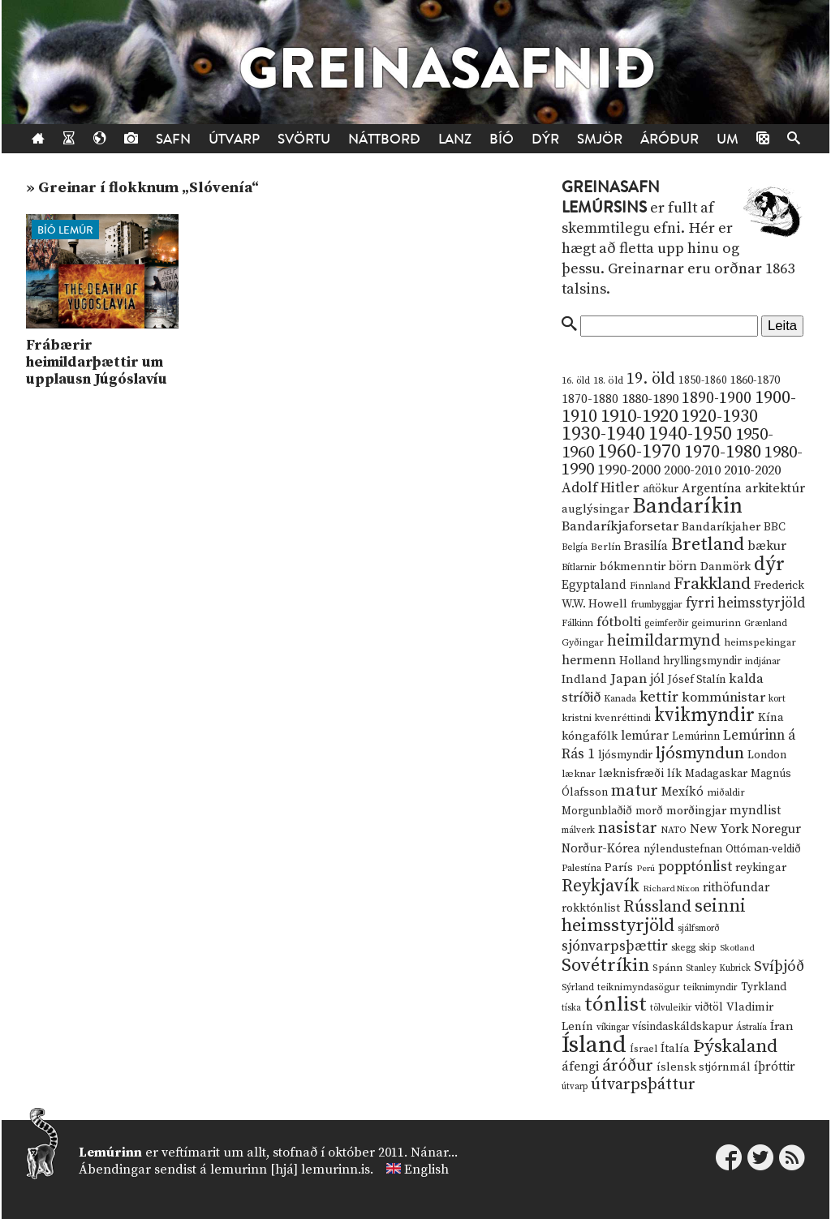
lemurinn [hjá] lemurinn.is (290, 1169)
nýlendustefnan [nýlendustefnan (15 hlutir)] (683, 849)
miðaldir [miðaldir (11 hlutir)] (726, 793)
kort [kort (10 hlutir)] (777, 699)
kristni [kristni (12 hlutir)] (577, 717)
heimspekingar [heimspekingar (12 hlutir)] (760, 642)
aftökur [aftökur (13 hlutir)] (660, 489)
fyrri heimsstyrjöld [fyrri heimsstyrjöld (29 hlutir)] (745, 603)
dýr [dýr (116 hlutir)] (769, 564)
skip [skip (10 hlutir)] (708, 948)
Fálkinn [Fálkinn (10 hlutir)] (577, 623)
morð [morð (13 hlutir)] (649, 811)
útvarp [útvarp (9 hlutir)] (575, 1086)
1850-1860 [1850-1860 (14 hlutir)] (702, 381)
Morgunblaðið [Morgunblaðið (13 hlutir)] (597, 811)
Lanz (454, 139)
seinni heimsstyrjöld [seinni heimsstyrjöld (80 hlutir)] (654, 916)
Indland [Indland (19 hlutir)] (584, 679)
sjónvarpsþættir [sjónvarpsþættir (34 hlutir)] (615, 946)
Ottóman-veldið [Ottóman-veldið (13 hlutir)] (763, 849)
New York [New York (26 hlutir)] (719, 829)
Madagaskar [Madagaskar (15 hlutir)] (716, 773)
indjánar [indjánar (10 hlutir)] (763, 661)
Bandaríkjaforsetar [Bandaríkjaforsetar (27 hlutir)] (620, 526)
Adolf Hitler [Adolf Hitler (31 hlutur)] (600, 488)
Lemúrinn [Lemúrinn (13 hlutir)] (696, 736)
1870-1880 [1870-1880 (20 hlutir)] (590, 399)
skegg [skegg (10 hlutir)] (683, 948)
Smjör (599, 139)
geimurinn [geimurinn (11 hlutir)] (716, 623)
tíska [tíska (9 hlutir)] (571, 1008)
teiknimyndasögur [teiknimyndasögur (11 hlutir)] (638, 987)
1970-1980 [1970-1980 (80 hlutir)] (722, 452)
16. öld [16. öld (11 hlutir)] (576, 381)
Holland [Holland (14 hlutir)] (639, 661)
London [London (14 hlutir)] (766, 755)
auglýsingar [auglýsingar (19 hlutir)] (595, 509)
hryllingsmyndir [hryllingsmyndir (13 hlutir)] (702, 661)
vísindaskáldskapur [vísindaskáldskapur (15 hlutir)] (682, 1026)
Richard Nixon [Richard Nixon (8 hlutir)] (671, 889)
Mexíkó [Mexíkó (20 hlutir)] (682, 792)
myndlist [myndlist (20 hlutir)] (755, 810)
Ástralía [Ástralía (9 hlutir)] (751, 1027)
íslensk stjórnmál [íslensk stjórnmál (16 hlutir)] (704, 1067)
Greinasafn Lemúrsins (611, 197)
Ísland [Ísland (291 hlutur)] (594, 1045)
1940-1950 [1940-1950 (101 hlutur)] (690, 434)
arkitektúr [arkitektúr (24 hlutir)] (775, 488)
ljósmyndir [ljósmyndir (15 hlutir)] (625, 755)
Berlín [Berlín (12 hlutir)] (606, 546)
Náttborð (384, 139)
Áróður (669, 139)
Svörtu (304, 139)
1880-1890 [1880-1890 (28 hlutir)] (650, 399)
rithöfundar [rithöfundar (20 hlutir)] (736, 887)
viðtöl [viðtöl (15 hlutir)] (709, 1007)
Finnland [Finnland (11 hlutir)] (650, 586)
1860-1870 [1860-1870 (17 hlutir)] (755, 380)
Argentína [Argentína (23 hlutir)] (712, 488)
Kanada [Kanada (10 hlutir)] (620, 699)
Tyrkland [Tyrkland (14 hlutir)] (763, 987)
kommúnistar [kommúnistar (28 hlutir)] (723, 697)
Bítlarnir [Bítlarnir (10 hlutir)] (579, 567)
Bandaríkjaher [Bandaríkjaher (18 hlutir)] (721, 526)
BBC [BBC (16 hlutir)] (775, 527)
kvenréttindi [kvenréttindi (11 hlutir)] (623, 718)
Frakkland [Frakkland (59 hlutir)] (712, 583)
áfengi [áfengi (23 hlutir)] (580, 1066)
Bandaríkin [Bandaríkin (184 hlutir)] (687, 506)
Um (727, 139)
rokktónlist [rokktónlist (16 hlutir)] (591, 908)
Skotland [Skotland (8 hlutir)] (737, 948)
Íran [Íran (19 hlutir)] (782, 1026)
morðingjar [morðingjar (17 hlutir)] (696, 811)
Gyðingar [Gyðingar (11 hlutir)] (583, 643)
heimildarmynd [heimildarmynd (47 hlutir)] (664, 641)
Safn (173, 139)
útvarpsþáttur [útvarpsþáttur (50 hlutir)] (643, 1085)
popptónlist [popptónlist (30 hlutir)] (695, 867)
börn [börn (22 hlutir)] (683, 566)
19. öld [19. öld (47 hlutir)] (650, 379)
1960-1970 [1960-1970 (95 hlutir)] (639, 452)
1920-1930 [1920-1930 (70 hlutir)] (719, 416)
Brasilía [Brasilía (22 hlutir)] (646, 546)
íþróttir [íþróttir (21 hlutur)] (774, 1067)
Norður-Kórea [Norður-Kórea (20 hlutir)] (601, 848)
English (426, 1169)
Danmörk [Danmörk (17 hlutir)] (725, 567)
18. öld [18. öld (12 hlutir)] (608, 380)
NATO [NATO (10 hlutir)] (674, 830)
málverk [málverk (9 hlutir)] (578, 830)
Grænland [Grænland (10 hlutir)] (765, 623)
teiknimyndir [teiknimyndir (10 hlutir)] (710, 987)
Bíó (501, 139)
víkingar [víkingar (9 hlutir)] (612, 1027)
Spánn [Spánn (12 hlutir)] (667, 967)
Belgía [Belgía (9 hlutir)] (575, 547)
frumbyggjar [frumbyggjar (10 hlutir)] (656, 605)
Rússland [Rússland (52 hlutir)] (657, 907)
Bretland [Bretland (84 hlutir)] (707, 544)
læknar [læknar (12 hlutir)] (579, 773)
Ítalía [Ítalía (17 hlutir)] (675, 1048)
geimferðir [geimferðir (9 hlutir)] (666, 623)
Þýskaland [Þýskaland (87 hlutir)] (735, 1046)
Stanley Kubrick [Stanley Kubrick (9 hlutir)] (718, 968)
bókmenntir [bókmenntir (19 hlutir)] (632, 566)
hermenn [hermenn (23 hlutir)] (589, 660)
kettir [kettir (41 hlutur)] (658, 697)
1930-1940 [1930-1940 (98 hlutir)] (603, 434)
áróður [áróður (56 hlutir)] (627, 1065)
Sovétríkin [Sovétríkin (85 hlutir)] (605, 965)
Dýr (545, 139)
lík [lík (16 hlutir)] (674, 773)
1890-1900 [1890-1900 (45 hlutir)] (716, 398)
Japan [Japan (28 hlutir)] (628, 679)
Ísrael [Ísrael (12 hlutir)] (643, 1048)
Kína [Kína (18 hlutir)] (771, 717)
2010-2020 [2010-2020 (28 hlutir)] (752, 470)
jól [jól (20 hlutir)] (657, 679)
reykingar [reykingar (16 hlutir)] (760, 868)
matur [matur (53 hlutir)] (634, 790)
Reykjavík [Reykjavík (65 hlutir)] (600, 886)
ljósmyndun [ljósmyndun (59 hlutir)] (700, 753)
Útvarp (234, 139)
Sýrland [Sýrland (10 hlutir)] (578, 987)
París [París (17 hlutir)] (619, 868)
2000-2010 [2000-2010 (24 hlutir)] (692, 470)
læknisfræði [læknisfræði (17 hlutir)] (631, 773)
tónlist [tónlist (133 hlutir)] (615, 1004)
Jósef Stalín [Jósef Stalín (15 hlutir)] (697, 679)
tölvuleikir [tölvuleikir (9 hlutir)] (670, 1008)
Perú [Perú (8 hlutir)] (645, 868)
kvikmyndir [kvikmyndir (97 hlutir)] (704, 715)
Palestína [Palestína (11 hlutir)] (581, 868)
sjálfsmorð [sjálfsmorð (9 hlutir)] (699, 928)
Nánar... (434, 1152)
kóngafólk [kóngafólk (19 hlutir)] (590, 736)
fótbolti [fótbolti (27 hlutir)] (618, 622)
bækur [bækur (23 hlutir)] (766, 546)
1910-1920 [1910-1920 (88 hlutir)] (639, 416)
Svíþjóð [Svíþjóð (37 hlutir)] (779, 966)
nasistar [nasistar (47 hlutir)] (627, 828)
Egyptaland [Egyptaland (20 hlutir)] (594, 585)
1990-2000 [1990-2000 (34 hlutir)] (629, 470)
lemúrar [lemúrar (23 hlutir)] (645, 736)
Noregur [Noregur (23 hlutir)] (776, 829)
